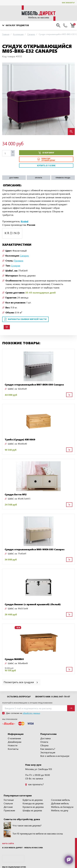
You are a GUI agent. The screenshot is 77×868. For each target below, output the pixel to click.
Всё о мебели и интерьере (54, 755)
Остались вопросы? (19, 697)
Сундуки (15, 265)
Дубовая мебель (60, 803)
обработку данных (31, 713)
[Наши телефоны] (65, 25)
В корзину (46, 152)
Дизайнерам (14, 741)
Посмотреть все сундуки (21, 682)
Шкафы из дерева (32, 810)
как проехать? (34, 784)
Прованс (18, 260)
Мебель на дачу (59, 810)
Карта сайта (8, 843)
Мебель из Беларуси (62, 806)
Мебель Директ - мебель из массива (26, 847)
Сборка (44, 745)
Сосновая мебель (60, 799)
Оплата (44, 741)
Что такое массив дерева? (23, 825)
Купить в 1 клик (46, 165)
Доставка (45, 738)
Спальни (8, 803)
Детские (8, 806)
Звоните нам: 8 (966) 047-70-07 (52, 697)
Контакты (13, 748)
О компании (14, 738)
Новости (12, 745)
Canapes (24, 255)
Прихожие (9, 810)
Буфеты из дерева (33, 799)
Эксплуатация (47, 752)
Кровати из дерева (33, 806)
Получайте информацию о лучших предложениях (27, 703)
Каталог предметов (15, 25)
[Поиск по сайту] (58, 25)
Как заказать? (68, 2)
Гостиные (9, 799)
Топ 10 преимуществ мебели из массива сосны (33, 833)
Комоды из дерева (33, 803)
